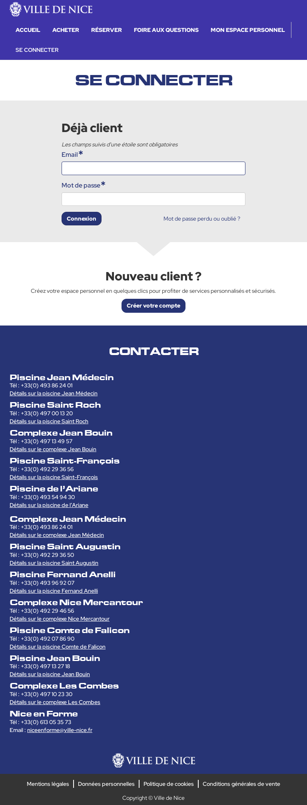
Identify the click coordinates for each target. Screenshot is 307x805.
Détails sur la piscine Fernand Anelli (54, 590)
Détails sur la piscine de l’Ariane (49, 505)
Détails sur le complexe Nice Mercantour (60, 618)
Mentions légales (48, 783)
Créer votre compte (153, 305)
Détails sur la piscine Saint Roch (49, 421)
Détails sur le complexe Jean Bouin (53, 449)
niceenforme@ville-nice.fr (59, 730)
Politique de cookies (169, 783)
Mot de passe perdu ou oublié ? (201, 218)
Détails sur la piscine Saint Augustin (54, 562)
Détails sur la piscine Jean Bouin (50, 674)
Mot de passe (81, 185)
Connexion (81, 218)
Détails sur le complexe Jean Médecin (57, 535)
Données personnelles (106, 783)
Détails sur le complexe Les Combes (55, 702)
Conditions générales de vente (241, 783)
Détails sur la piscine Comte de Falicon (58, 646)
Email (70, 154)
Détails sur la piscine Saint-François (54, 477)
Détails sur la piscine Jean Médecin (54, 393)
